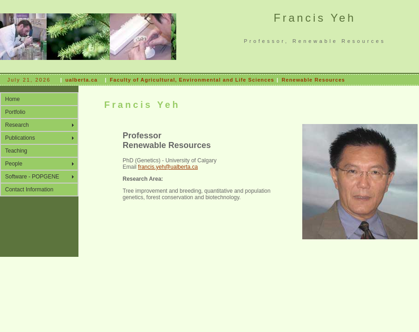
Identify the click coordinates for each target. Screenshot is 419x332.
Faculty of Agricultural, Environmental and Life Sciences (192, 80)
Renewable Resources (313, 80)
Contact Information (29, 189)
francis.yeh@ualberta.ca (168, 167)
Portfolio (15, 112)
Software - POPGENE (32, 176)
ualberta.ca (81, 80)
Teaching (16, 151)
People (13, 163)
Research (17, 125)
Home (12, 99)
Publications (20, 138)
